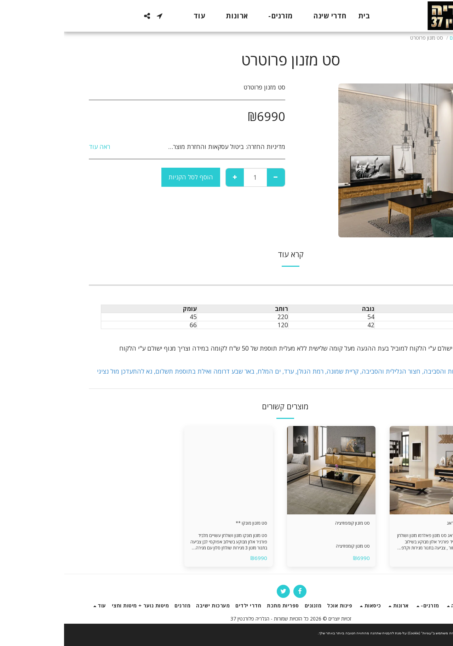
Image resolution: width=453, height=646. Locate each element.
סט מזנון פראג (390, 524)
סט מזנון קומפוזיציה (281, 524)
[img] (370, 470)
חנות (410, 37)
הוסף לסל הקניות (126, 177)
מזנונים (392, 37)
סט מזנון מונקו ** (180, 524)
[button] (96, 15)
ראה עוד (35, 147)
